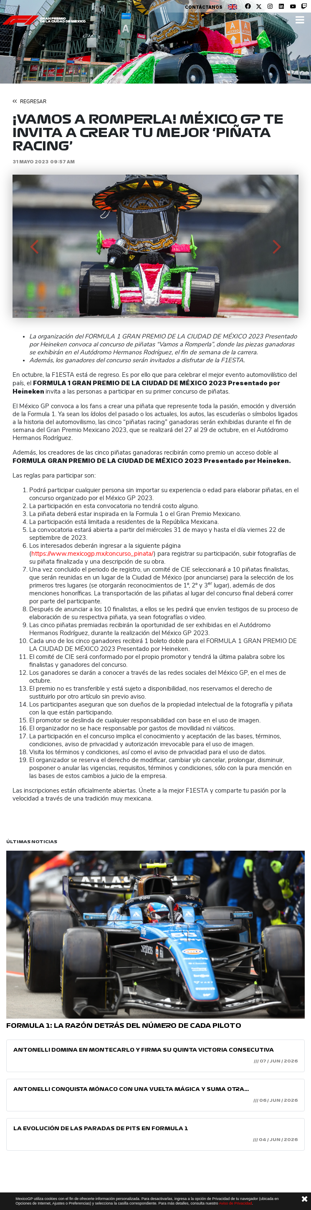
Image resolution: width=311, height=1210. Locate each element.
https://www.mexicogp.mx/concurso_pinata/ (92, 554)
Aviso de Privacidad (235, 1203)
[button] (34, 246)
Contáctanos (204, 7)
